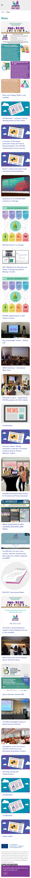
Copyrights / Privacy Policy (7, 862)
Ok (5, 873)
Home (3, 12)
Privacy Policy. (22, 870)
